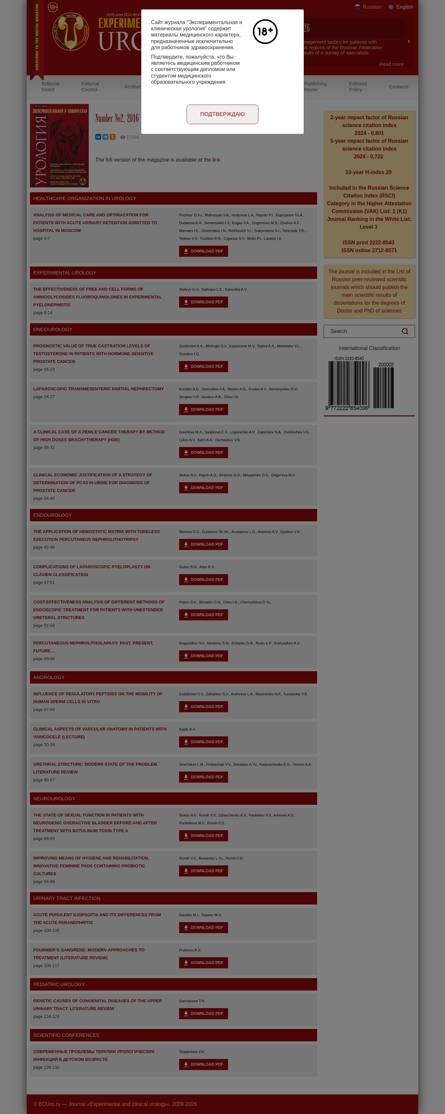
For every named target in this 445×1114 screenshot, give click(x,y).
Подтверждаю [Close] (222, 114)
